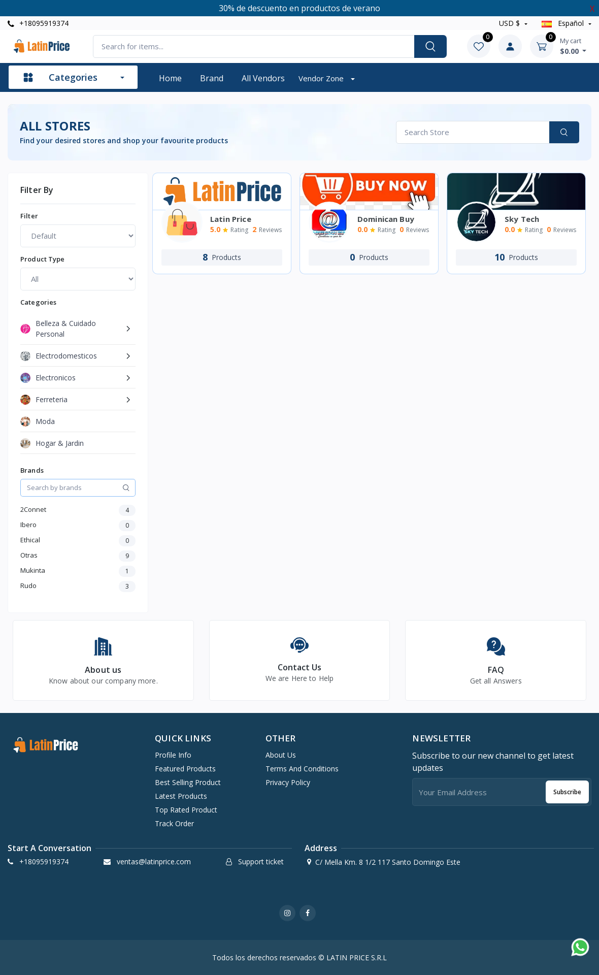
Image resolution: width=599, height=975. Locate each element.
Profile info (173, 755)
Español (564, 23)
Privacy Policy (287, 782)
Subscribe (567, 792)
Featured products (185, 768)
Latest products (181, 796)
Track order (174, 823)
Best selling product (188, 782)
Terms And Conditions (302, 768)
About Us (280, 755)
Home (170, 78)
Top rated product (186, 810)
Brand (211, 78)
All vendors (263, 78)
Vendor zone (322, 78)
